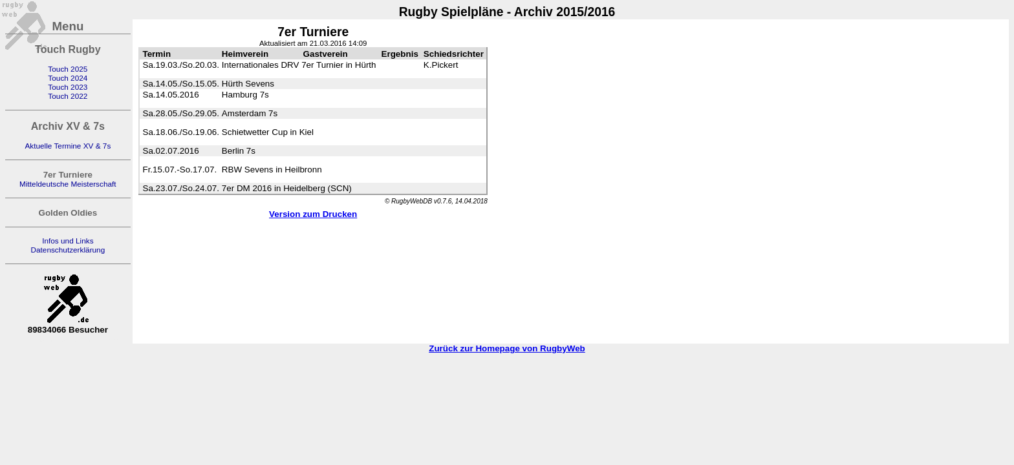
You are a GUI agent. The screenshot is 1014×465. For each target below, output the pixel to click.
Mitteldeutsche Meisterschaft (67, 184)
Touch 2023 (67, 87)
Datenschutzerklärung (67, 249)
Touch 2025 (67, 69)
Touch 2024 (67, 78)
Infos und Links (67, 240)
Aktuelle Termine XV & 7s (68, 145)
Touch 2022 (67, 96)
